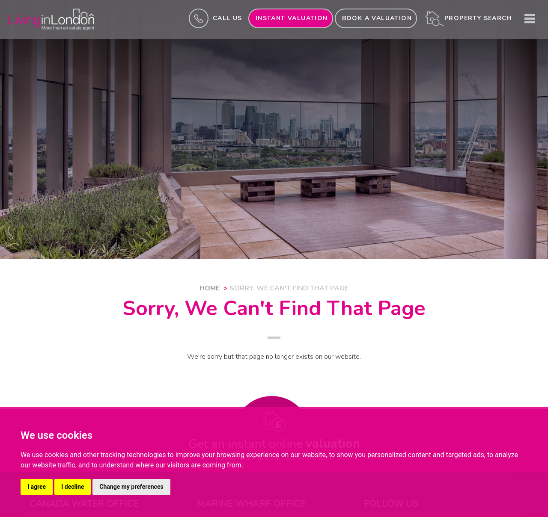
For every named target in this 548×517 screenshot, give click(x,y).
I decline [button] (72, 486)
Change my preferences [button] (131, 486)
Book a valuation (377, 18)
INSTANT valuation (292, 18)
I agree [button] (36, 486)
